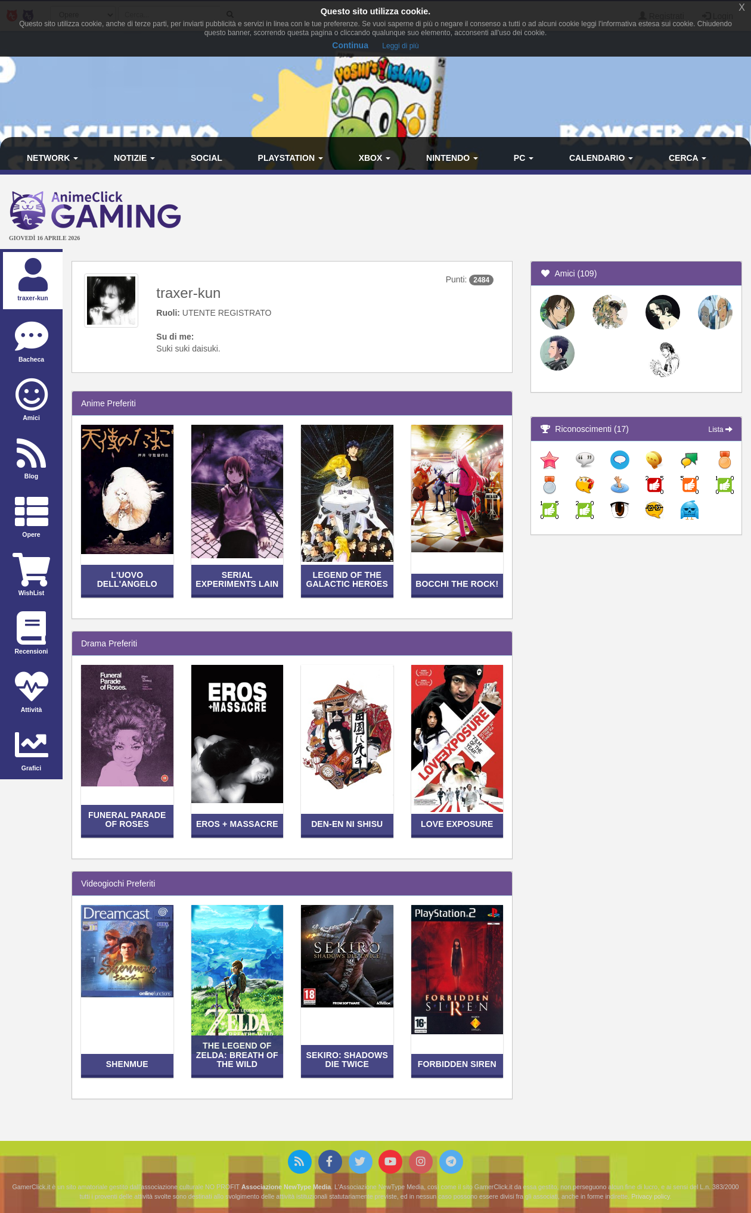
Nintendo (452, 158)
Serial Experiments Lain (236, 579)
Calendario (601, 158)
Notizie (134, 158)
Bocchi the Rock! (456, 584)
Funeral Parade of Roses (127, 819)
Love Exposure (457, 824)
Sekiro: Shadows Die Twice (347, 1059)
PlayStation (290, 158)
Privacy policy (650, 1196)
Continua (350, 45)
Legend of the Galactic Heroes (347, 579)
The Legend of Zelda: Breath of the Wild (237, 1055)
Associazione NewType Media (286, 1186)
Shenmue (127, 1064)
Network (52, 158)
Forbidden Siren (457, 1064)
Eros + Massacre (237, 824)
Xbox (375, 158)
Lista (721, 429)
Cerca (687, 158)
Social (206, 158)
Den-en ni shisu (347, 824)
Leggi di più (400, 46)
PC (523, 158)
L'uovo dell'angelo (127, 579)
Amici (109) (568, 273)
